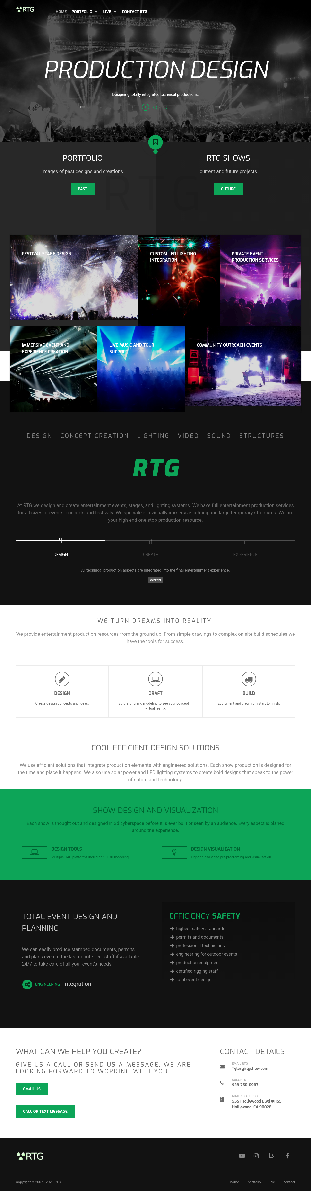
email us (32, 1089)
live (272, 1182)
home (234, 1182)
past (82, 189)
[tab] (60, 549)
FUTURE (228, 189)
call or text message (45, 1111)
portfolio (254, 1182)
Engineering (41, 984)
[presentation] (60, 547)
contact (289, 1182)
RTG (57, 1182)
